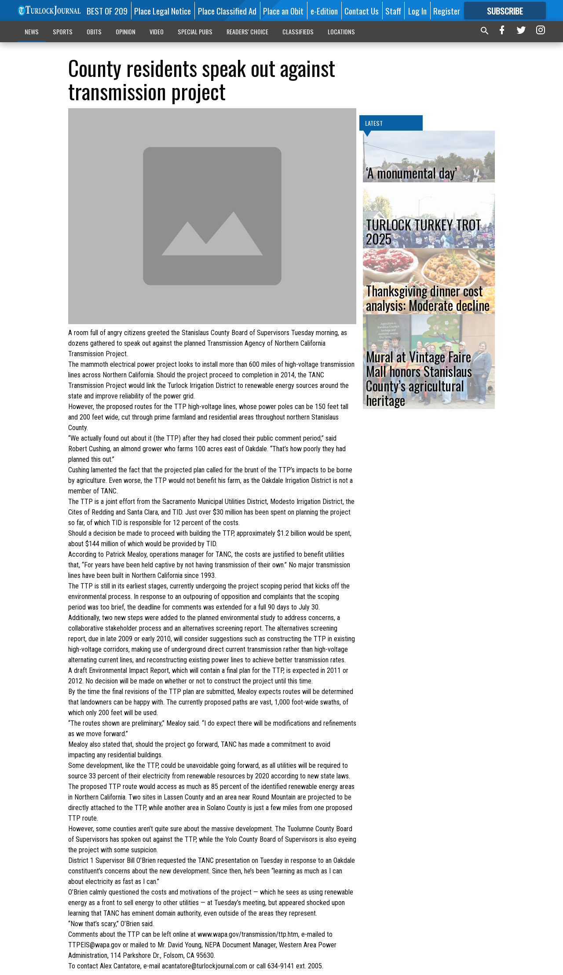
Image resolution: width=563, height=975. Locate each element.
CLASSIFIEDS (298, 31)
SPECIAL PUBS (195, 31)
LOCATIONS (341, 31)
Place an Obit (283, 10)
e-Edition (324, 10)
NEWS (32, 31)
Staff (393, 10)
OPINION (125, 31)
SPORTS (63, 31)
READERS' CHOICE (247, 31)
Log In (417, 10)
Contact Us (361, 10)
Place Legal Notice (162, 10)
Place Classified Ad (227, 10)
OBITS (94, 31)
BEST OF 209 (107, 10)
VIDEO (157, 31)
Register (446, 10)
